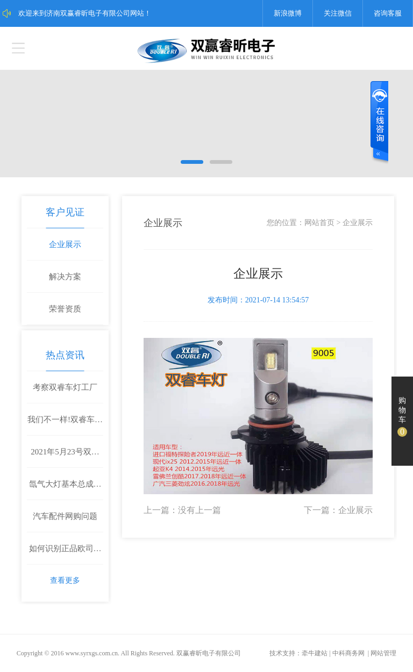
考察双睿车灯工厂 (65, 387)
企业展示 (65, 244)
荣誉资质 (65, 309)
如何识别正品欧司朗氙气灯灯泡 (65, 554)
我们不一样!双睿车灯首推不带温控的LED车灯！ (65, 425)
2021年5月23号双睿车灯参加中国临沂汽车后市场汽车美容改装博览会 (65, 457)
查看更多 (65, 580)
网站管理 (383, 653)
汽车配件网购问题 (65, 516)
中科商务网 (348, 653)
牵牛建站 (314, 653)
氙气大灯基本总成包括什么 (65, 490)
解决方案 (65, 276)
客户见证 (65, 212)
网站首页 (319, 223)
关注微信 (338, 13)
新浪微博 (288, 13)
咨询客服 (388, 13)
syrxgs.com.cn (99, 653)
